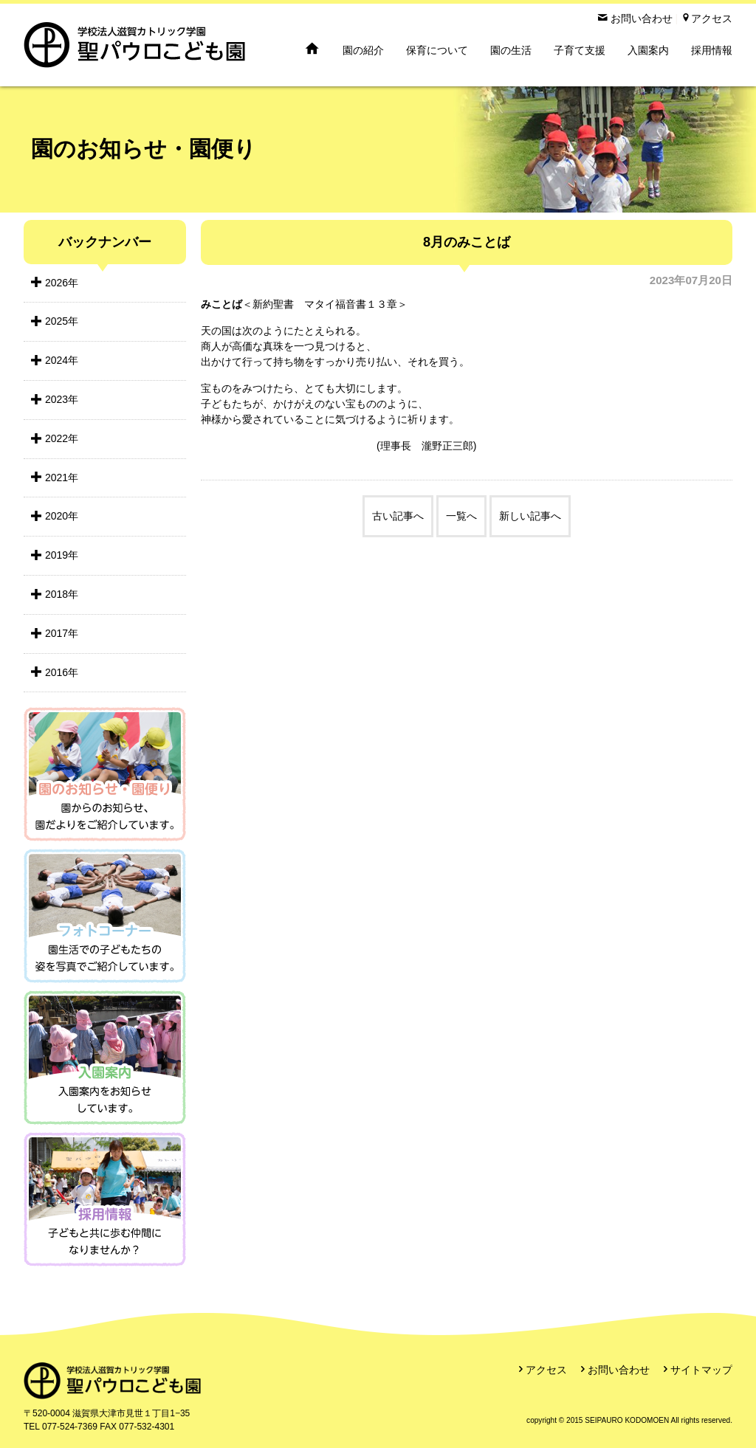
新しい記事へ (530, 516)
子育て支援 (579, 50)
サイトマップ (701, 1370)
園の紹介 (363, 50)
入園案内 (648, 50)
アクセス (546, 1370)
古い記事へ (398, 516)
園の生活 (511, 50)
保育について (437, 50)
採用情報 (711, 50)
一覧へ (461, 516)
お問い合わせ (619, 1370)
